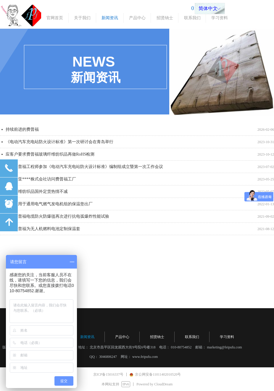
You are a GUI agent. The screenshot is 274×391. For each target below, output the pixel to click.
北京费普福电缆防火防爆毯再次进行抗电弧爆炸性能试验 (57, 218)
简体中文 (208, 8)
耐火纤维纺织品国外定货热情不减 (37, 193)
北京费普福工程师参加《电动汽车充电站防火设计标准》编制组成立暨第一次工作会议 (84, 168)
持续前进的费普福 (22, 131)
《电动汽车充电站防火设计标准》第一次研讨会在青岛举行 (59, 143)
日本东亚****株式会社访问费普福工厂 (41, 181)
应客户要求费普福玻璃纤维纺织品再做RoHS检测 (50, 156)
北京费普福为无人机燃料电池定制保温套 (43, 230)
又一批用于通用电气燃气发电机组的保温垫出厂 (49, 205)
